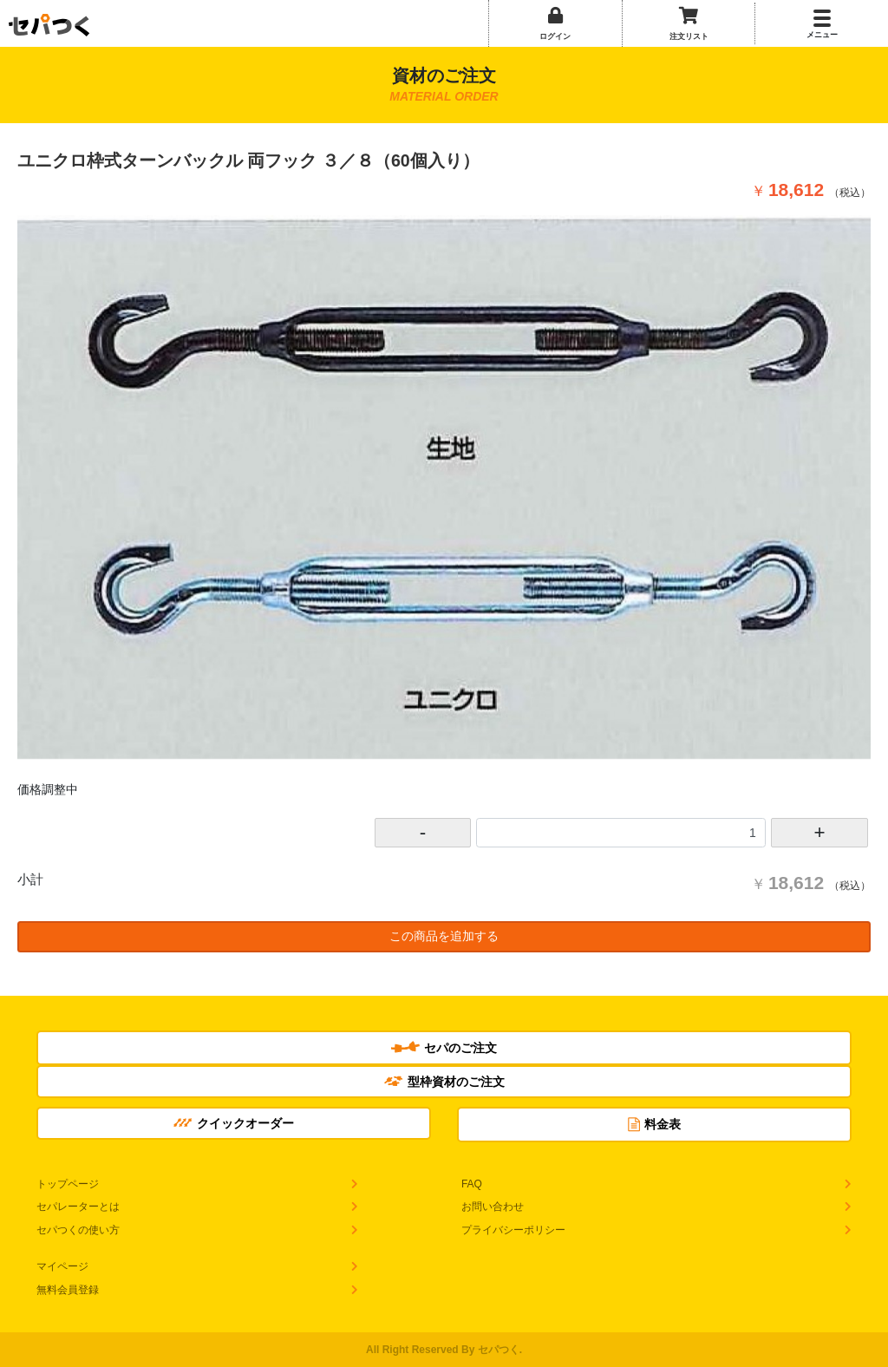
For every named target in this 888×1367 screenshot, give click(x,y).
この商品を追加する (444, 936)
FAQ (471, 1184)
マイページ (62, 1266)
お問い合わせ (492, 1206)
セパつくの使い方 (78, 1230)
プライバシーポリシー (513, 1230)
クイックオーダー (233, 1123)
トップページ (67, 1184)
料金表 (654, 1124)
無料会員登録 (67, 1290)
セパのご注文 (444, 1048)
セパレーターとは (78, 1206)
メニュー (822, 34)
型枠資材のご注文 (444, 1082)
